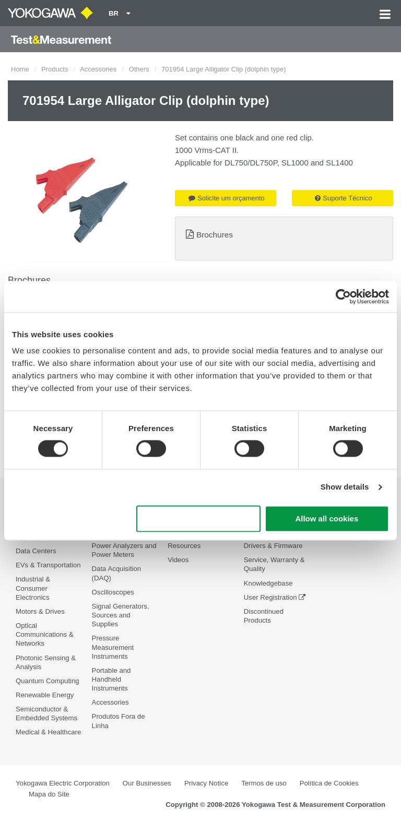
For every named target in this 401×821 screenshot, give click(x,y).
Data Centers (36, 551)
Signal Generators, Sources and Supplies (120, 615)
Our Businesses (147, 783)
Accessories (98, 69)
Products (54, 69)
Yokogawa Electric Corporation (63, 783)
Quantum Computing (47, 681)
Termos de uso (264, 783)
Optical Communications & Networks (45, 634)
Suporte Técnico (343, 198)
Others (139, 69)
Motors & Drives (40, 611)
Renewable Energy (45, 695)
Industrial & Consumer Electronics (33, 588)
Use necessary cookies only (198, 518)
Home (20, 69)
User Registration (270, 597)
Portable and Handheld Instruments (111, 679)
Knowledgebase (268, 583)
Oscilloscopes (113, 592)
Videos (178, 560)
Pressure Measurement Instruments (113, 647)
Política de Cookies (329, 783)
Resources (184, 546)
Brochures (214, 234)
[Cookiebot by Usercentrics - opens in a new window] (343, 296)
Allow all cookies (326, 518)
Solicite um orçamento (226, 198)
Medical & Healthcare (48, 732)
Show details (345, 487)
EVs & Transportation (48, 565)
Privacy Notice (206, 783)
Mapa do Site (49, 794)
